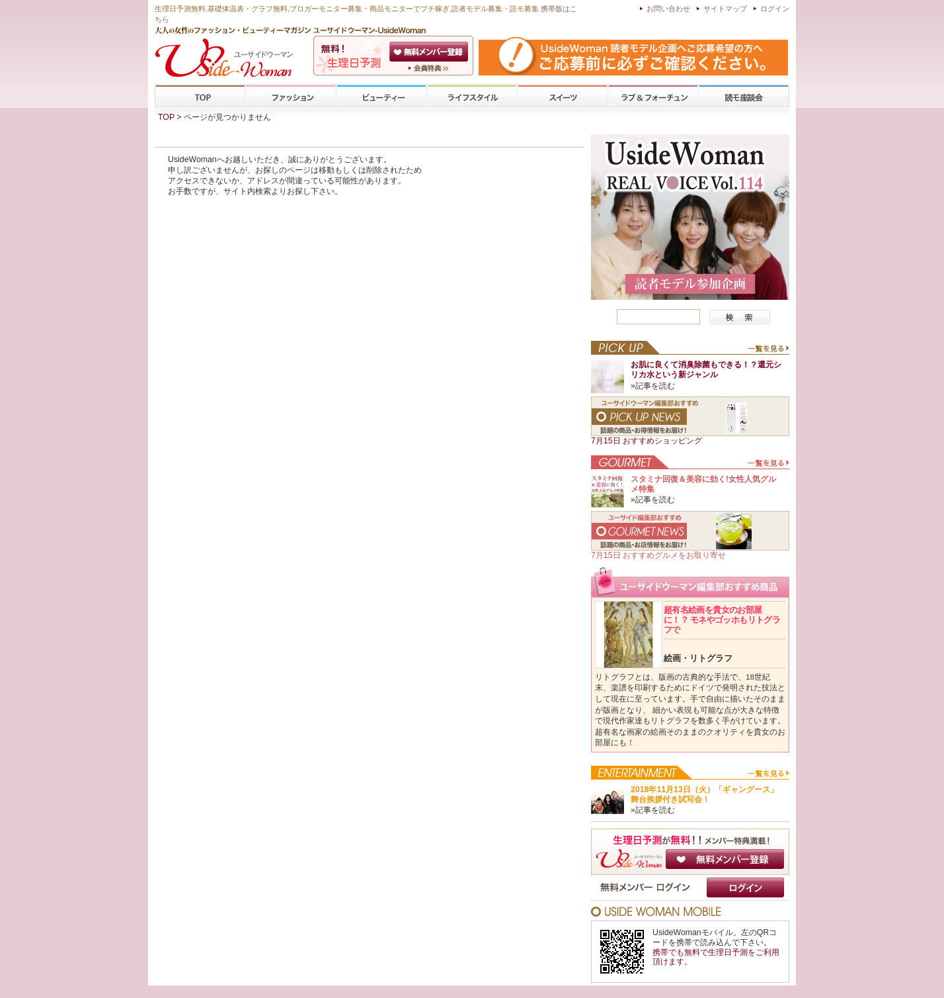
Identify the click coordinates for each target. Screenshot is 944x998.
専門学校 (744, 96)
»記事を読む (653, 385)
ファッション (291, 96)
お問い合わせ (668, 9)
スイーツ (563, 96)
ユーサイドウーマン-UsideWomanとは (430, 68)
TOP (200, 96)
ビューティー (381, 96)
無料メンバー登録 (725, 859)
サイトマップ (725, 9)
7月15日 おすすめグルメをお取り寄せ (658, 555)
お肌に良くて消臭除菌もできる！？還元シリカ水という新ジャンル (706, 369)
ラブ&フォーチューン (653, 96)
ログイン (774, 9)
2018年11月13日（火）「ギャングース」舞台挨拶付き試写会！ (704, 794)
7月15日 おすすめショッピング (646, 440)
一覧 (767, 351)
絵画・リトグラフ (698, 658)
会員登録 (430, 52)
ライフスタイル (472, 96)
